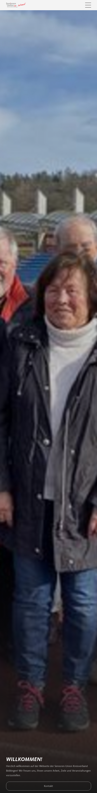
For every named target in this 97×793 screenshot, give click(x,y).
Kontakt (48, 786)
